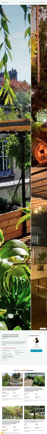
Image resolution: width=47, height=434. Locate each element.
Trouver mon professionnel (36, 350)
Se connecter (42, 2)
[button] (2, 432)
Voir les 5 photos (43, 328)
